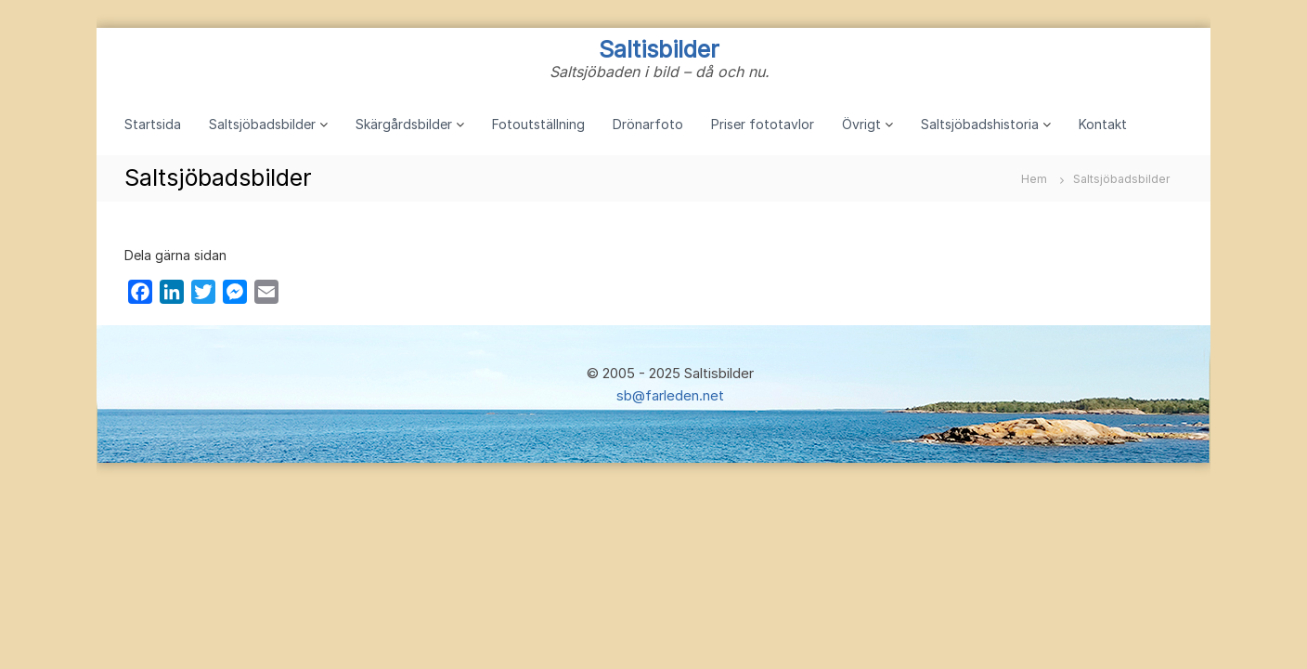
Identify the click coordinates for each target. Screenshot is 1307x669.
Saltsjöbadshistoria (980, 124)
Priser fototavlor (762, 124)
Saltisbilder (659, 49)
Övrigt (861, 124)
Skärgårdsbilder (404, 124)
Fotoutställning (538, 124)
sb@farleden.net (670, 395)
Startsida (152, 124)
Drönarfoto (648, 124)
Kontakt (1103, 124)
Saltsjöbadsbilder (262, 124)
